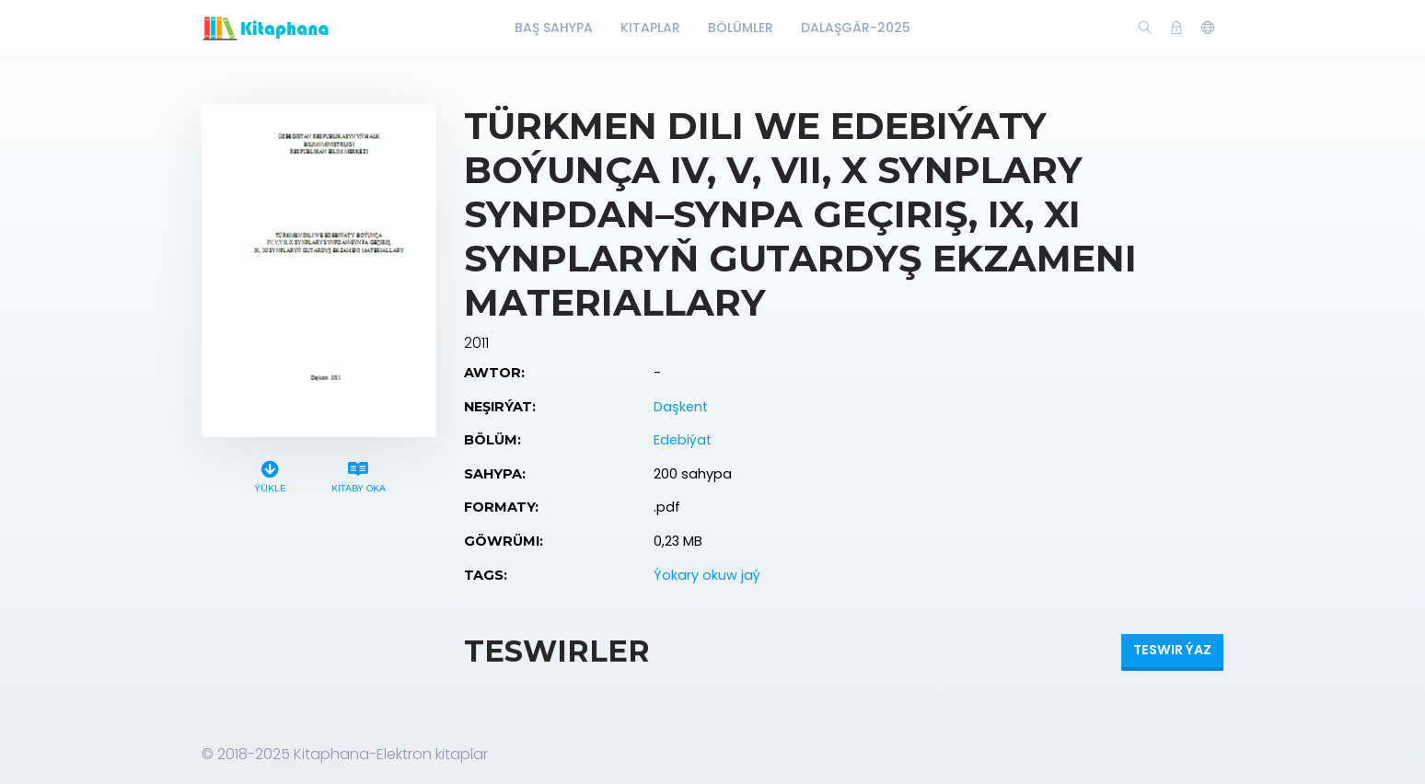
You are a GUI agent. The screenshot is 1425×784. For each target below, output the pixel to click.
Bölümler (740, 27)
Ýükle (270, 474)
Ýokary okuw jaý (707, 575)
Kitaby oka (358, 474)
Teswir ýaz (1172, 649)
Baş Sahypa (554, 27)
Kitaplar (650, 27)
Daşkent (681, 407)
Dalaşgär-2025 (855, 27)
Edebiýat (683, 440)
